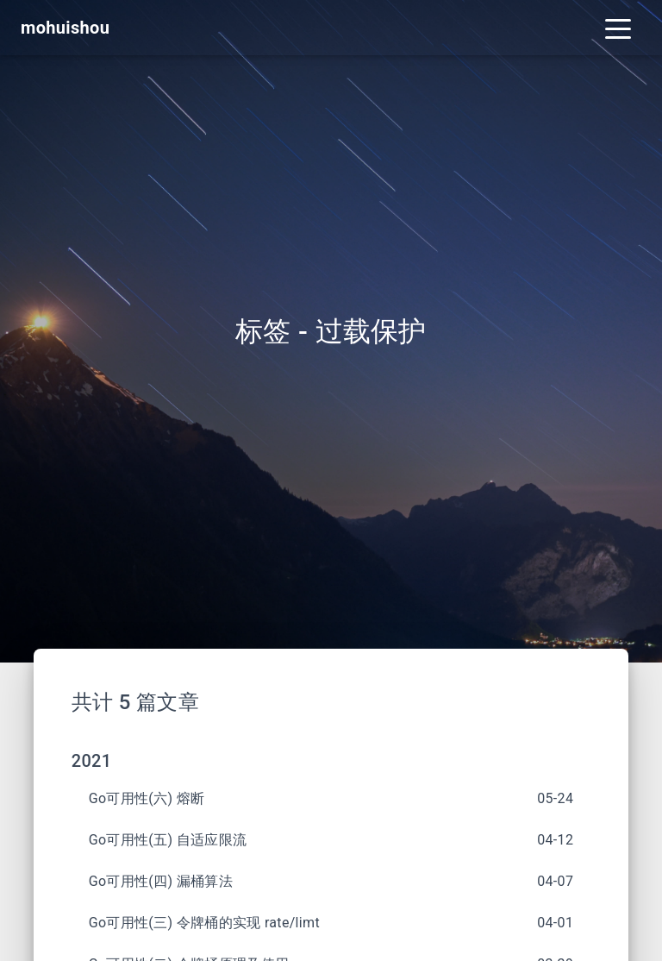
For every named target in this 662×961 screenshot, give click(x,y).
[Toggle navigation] (618, 28)
